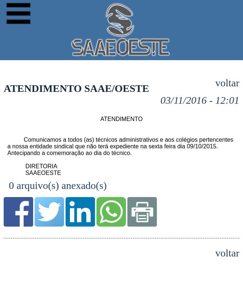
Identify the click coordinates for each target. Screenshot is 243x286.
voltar (227, 83)
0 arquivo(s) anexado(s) (58, 185)
